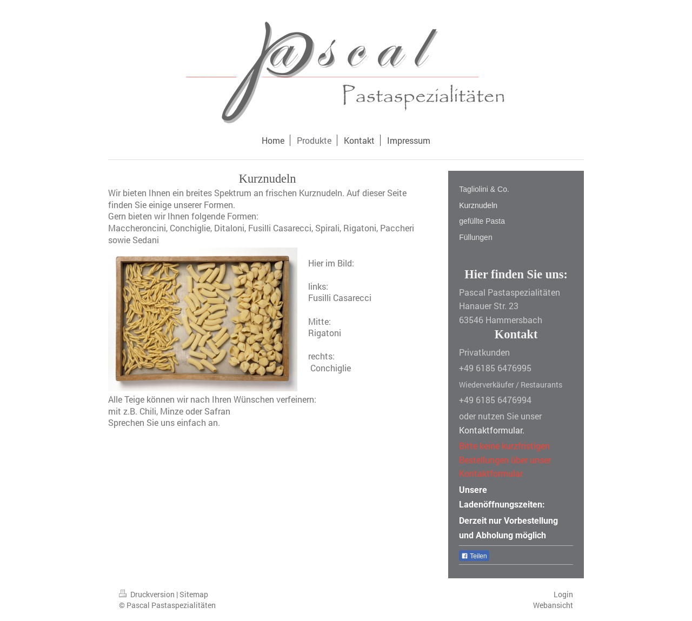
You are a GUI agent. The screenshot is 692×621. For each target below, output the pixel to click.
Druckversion (147, 594)
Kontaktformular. (491, 430)
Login (563, 594)
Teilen (474, 556)
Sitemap (193, 594)
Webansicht (553, 605)
